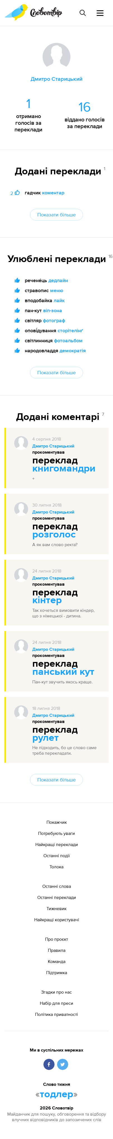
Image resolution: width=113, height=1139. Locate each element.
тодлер (56, 1094)
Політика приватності (56, 1014)
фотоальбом (68, 340)
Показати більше (56, 214)
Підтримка (56, 972)
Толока (56, 866)
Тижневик (56, 908)
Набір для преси (56, 1003)
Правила (56, 950)
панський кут (63, 672)
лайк (59, 300)
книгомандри (63, 469)
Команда (56, 961)
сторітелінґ (70, 330)
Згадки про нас (56, 991)
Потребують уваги (56, 833)
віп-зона (52, 310)
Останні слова (56, 886)
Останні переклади (56, 897)
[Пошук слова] (82, 12)
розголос (54, 535)
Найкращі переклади (56, 844)
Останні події (56, 855)
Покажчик (56, 822)
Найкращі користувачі (56, 919)
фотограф (54, 320)
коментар (53, 192)
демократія (73, 350)
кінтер (47, 600)
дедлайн (58, 280)
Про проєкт (56, 939)
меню (56, 290)
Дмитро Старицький (53, 446)
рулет (45, 738)
